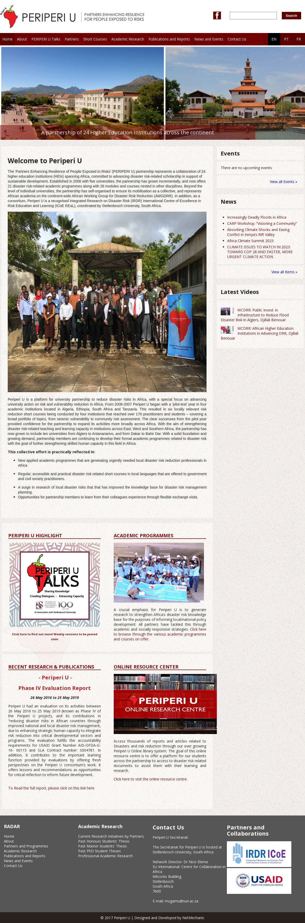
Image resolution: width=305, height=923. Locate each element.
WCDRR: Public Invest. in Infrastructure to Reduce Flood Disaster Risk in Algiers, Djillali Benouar (255, 315)
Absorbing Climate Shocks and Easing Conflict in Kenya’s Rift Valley (258, 232)
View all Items (283, 271)
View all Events (282, 181)
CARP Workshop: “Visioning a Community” (262, 223)
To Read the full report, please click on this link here (51, 788)
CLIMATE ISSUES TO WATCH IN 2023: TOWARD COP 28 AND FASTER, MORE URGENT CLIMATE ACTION (260, 251)
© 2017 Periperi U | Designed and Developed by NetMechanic (152, 917)
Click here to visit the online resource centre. (150, 779)
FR (298, 39)
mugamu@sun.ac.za (181, 901)
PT (286, 39)
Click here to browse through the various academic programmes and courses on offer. (160, 634)
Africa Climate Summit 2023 (250, 240)
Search (291, 16)
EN (273, 39)
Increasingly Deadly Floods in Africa (256, 217)
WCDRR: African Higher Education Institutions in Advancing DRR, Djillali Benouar (259, 333)
